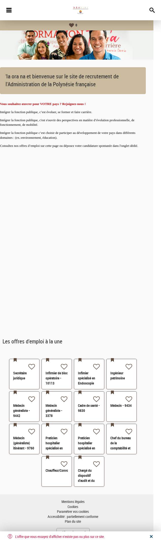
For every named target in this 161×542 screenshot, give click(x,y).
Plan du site (80, 521)
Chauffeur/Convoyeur (67, 470)
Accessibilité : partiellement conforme (80, 517)
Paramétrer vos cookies (80, 512)
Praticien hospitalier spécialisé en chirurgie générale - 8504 (63, 448)
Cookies (80, 507)
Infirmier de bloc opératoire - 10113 (64, 378)
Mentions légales (80, 502)
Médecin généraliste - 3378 (61, 411)
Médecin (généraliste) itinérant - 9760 (31, 443)
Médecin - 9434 (128, 406)
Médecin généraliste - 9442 (29, 411)
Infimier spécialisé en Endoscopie (94, 378)
